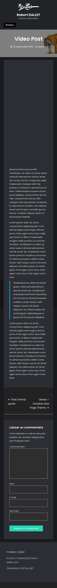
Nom (11, 483)
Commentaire (17, 446)
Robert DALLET (28, 15)
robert (41, 46)
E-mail (12, 497)
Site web (14, 510)
